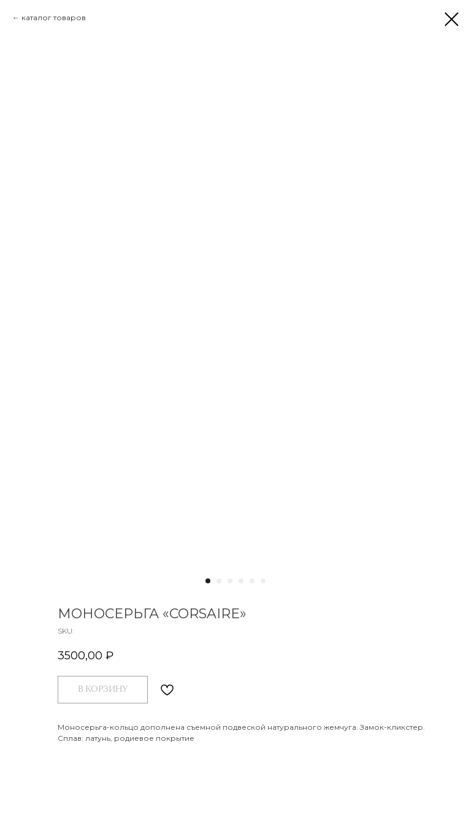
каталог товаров (53, 17)
